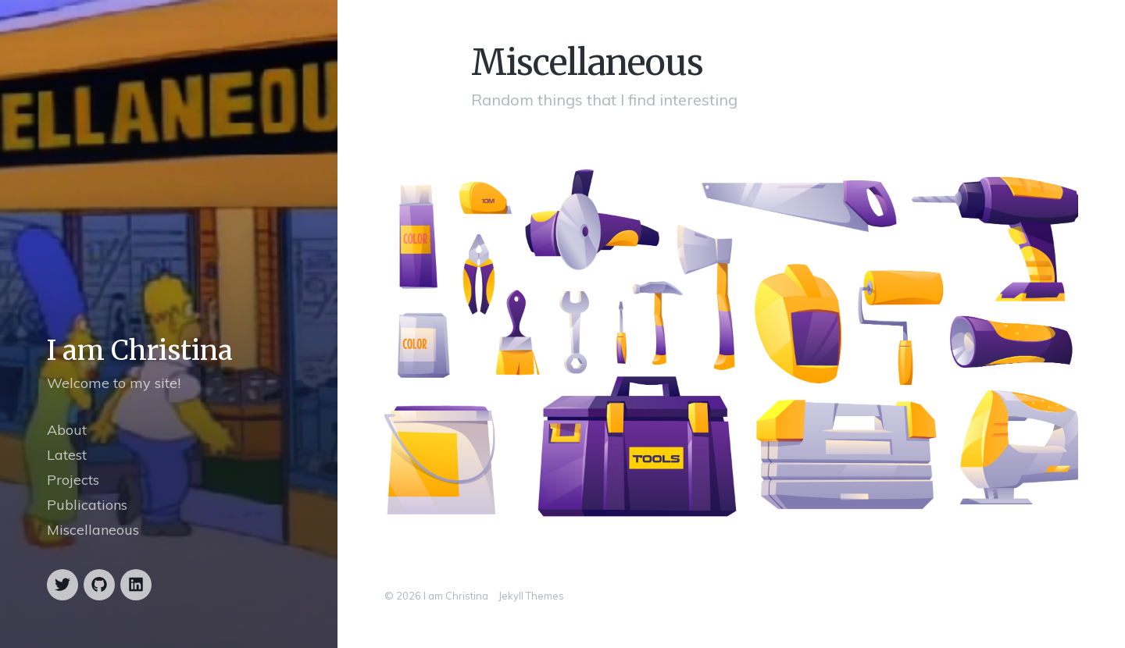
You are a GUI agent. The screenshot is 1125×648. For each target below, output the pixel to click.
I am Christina (140, 350)
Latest (67, 455)
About (67, 430)
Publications (87, 505)
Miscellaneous (93, 530)
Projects (73, 480)
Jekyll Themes (531, 595)
